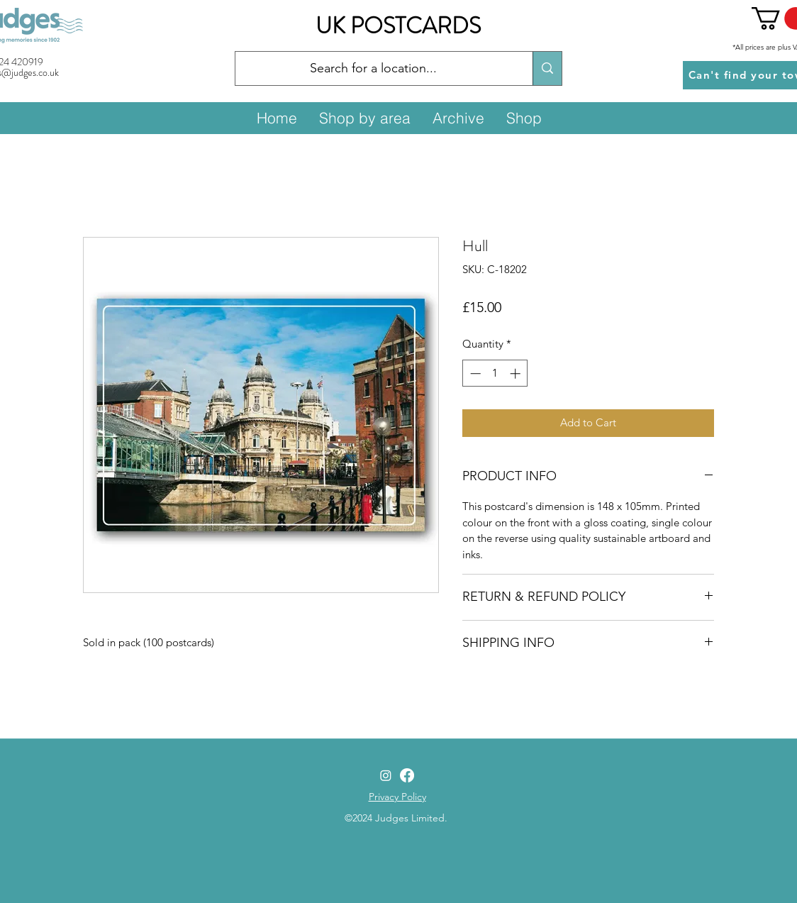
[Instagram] (386, 775)
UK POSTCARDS (398, 25)
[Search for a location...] (373, 69)
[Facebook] (407, 775)
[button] (364, 117)
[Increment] (516, 373)
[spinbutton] (495, 373)
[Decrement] (474, 373)
